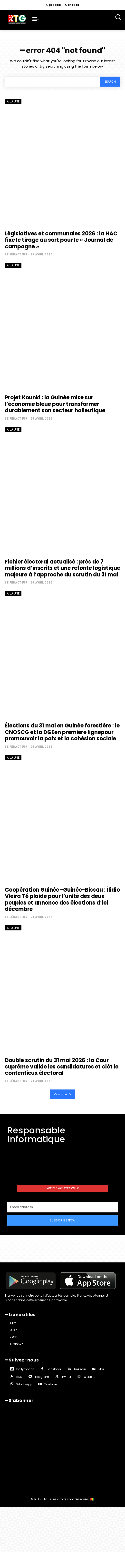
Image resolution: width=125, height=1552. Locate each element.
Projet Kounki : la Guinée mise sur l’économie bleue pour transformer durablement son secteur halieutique (55, 404)
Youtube (50, 1384)
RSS (19, 1377)
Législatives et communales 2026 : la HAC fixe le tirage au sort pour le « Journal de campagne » (61, 240)
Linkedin (80, 1369)
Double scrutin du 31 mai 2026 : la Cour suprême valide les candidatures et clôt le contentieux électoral (61, 1067)
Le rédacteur (16, 254)
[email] (62, 1207)
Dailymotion (25, 1369)
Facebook (54, 1369)
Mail (101, 1369)
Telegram (42, 1377)
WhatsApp (24, 1384)
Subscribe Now (63, 1220)
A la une (13, 101)
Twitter (66, 1377)
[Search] (110, 82)
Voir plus (62, 1094)
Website (89, 1377)
